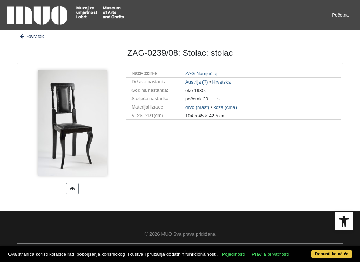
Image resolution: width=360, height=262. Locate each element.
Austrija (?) (196, 82)
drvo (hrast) (197, 107)
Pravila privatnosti (270, 254)
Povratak (31, 36)
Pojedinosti (233, 254)
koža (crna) (225, 107)
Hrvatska (221, 82)
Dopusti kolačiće (331, 253)
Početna (340, 15)
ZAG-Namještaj (201, 73)
